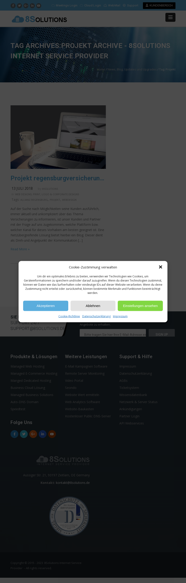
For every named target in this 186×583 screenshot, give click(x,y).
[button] (160, 267)
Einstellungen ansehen (140, 306)
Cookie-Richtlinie (69, 316)
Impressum (120, 316)
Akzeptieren (46, 306)
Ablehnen (93, 306)
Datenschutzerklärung (96, 316)
